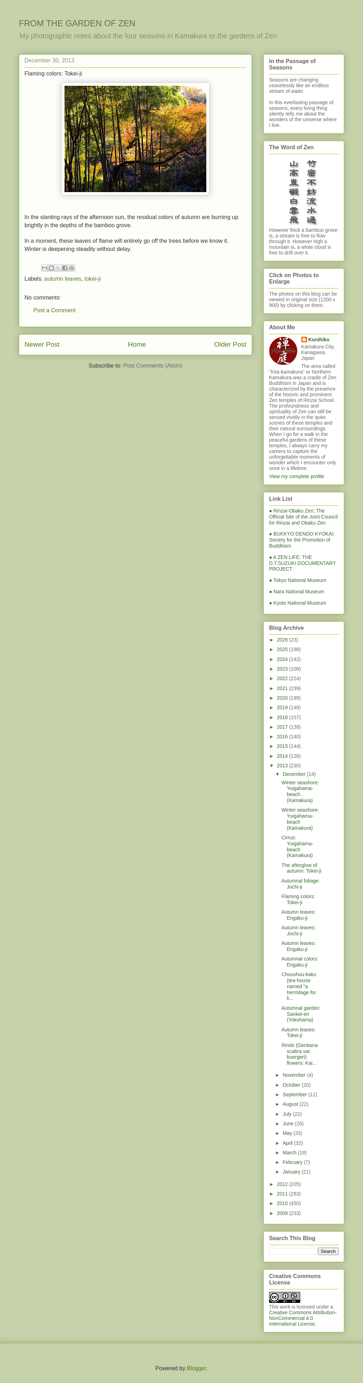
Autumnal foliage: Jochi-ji (300, 884)
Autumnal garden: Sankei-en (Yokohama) (301, 1014)
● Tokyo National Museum (297, 580)
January (292, 1172)
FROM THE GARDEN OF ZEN (77, 23)
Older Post (230, 344)
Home (137, 344)
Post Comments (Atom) (152, 366)
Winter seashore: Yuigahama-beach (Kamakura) (300, 791)
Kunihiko (319, 339)
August (291, 1104)
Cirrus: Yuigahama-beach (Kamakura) (297, 846)
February (293, 1162)
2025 (283, 649)
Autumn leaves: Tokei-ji (298, 1032)
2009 (283, 1213)
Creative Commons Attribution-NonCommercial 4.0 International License (303, 1318)
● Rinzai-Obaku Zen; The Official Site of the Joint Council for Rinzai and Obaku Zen (303, 517)
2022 (283, 678)
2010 (283, 1203)
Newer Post (42, 344)
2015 (283, 746)
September (295, 1094)
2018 (283, 717)
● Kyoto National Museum (297, 603)
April (288, 1143)
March (290, 1152)
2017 (283, 727)
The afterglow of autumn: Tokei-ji (301, 868)
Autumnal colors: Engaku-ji (299, 962)
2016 (283, 736)
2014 (283, 756)
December (295, 774)
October (292, 1085)
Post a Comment (54, 310)
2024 (283, 659)
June (289, 1123)
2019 (283, 707)
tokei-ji (92, 279)
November (295, 1075)
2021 (283, 688)
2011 (283, 1194)
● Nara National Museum (296, 591)
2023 (283, 669)
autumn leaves (62, 279)
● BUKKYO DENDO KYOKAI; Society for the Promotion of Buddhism (302, 540)
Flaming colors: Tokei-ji (298, 899)
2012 (283, 1184)
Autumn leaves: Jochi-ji (298, 930)
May (288, 1133)
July (288, 1114)
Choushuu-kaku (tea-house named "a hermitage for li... (298, 986)
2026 (283, 640)
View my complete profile (296, 476)
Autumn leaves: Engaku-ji (298, 915)
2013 (283, 765)
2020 (283, 698)
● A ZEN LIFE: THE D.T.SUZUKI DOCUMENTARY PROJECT (302, 563)
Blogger (196, 1368)
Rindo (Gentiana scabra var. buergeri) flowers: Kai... (299, 1054)
